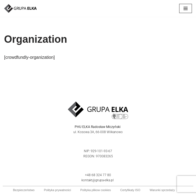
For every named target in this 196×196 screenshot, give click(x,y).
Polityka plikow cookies (95, 190)
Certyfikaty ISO (130, 190)
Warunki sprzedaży (162, 190)
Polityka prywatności (57, 190)
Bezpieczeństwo (24, 190)
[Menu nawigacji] (185, 8)
